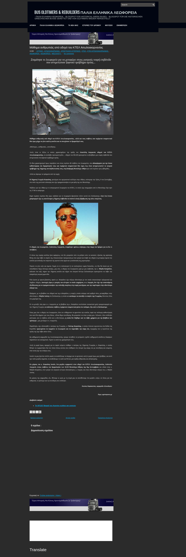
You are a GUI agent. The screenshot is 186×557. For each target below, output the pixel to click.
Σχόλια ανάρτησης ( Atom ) (50, 495)
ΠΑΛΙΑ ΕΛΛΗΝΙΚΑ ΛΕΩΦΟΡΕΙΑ (52, 25)
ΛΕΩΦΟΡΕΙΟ (45, 54)
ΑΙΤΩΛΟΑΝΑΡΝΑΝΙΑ (52, 51)
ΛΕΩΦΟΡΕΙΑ (35, 54)
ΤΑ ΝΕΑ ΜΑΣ (73, 25)
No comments (69, 54)
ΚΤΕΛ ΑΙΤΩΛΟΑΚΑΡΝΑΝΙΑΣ (98, 51)
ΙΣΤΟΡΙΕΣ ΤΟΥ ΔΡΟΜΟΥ (91, 25)
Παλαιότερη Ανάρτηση (105, 418)
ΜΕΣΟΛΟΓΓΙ (57, 54)
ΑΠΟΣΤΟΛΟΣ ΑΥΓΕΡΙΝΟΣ (71, 51)
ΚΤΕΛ (84, 51)
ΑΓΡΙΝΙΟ (39, 51)
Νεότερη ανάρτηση (36, 418)
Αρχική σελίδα (70, 418)
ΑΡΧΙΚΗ (33, 25)
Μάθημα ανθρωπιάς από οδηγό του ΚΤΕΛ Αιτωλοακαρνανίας (66, 47)
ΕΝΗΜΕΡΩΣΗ (122, 25)
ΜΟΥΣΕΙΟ (109, 25)
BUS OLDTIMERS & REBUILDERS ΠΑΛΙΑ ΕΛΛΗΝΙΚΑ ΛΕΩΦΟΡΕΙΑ (85, 12)
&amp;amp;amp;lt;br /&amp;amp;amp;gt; (71, 531)
